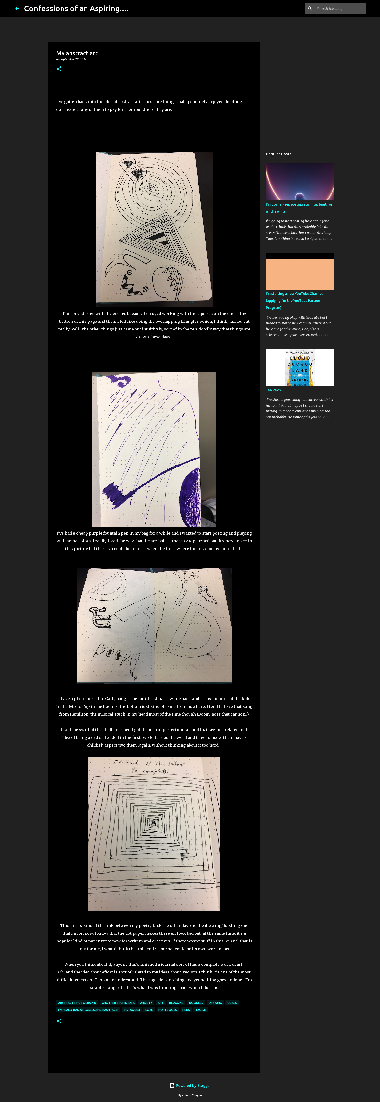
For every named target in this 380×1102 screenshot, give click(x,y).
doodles (196, 1002)
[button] (59, 69)
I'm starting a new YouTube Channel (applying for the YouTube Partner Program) (294, 301)
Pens (186, 1009)
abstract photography (77, 1002)
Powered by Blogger (190, 1085)
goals (232, 1002)
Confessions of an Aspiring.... (76, 8)
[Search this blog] (340, 8)
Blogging (176, 1002)
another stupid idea (118, 1002)
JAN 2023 (273, 390)
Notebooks (167, 1009)
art (161, 1002)
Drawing (215, 1002)
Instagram (132, 1009)
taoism (200, 1009)
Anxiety (146, 1002)
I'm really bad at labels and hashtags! (88, 1009)
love (149, 1009)
